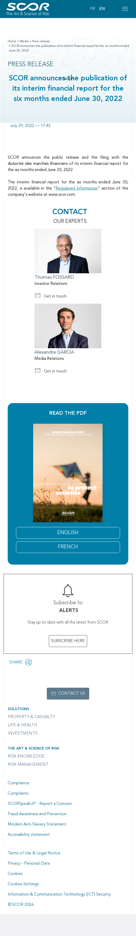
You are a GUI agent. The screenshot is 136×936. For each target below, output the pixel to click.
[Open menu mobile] (125, 9)
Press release (41, 41)
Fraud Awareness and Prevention (37, 814)
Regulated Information (77, 188)
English (67, 532)
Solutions (18, 709)
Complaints (18, 794)
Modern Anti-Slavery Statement (37, 824)
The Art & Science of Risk (33, 748)
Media (24, 41)
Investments (23, 733)
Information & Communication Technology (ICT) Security (59, 894)
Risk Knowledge (26, 756)
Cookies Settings (23, 884)
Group (68, 79)
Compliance (18, 783)
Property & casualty (31, 717)
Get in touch (50, 297)
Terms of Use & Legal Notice (34, 853)
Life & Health (22, 725)
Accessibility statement (29, 835)
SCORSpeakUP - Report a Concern (40, 804)
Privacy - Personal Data (29, 864)
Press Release (30, 65)
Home (12, 41)
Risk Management (28, 765)
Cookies (15, 874)
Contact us (71, 694)
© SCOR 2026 (21, 905)
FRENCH (68, 547)
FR (92, 9)
